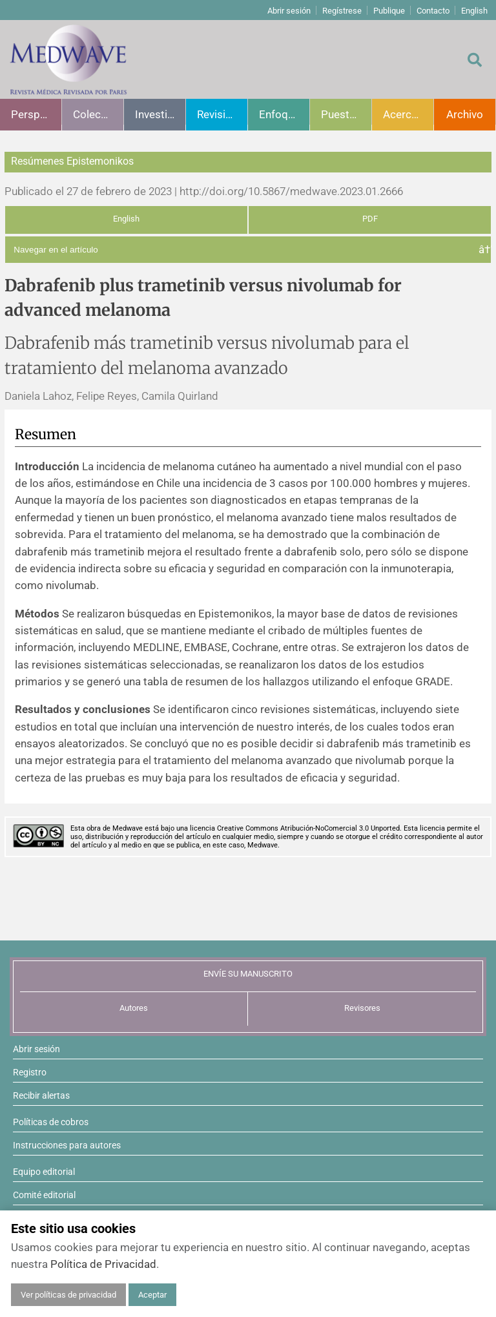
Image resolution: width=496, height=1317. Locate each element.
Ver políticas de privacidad (68, 1295)
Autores (133, 1008)
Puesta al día (346, 114)
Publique (389, 11)
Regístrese (342, 11)
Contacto (433, 11)
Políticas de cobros (50, 1122)
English (474, 11)
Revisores (362, 1008)
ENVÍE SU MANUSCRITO (248, 974)
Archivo (464, 114)
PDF (370, 218)
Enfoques (282, 114)
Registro (29, 1072)
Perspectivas (36, 114)
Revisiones (222, 114)
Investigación (160, 114)
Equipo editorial (44, 1172)
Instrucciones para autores (67, 1145)
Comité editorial (44, 1195)
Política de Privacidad (103, 1264)
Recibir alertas (41, 1095)
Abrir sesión (289, 11)
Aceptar (152, 1295)
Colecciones (98, 114)
